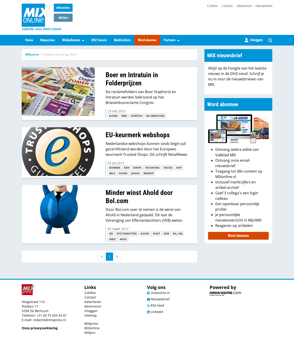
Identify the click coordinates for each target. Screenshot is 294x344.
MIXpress (91, 323)
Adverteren (244, 6)
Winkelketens (73, 40)
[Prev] (102, 257)
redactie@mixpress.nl (49, 320)
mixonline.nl (158, 293)
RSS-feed (155, 305)
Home (29, 40)
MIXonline (63, 8)
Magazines (47, 40)
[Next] (117, 257)
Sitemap (90, 315)
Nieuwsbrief (264, 6)
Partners (171, 40)
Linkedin (155, 312)
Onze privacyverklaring (40, 328)
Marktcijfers (122, 40)
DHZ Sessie (99, 40)
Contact (227, 6)
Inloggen (90, 311)
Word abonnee (147, 40)
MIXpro (63, 17)
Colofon (212, 6)
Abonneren (92, 306)
